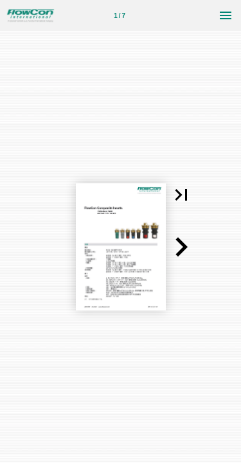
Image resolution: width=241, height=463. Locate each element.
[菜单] (225, 15)
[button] (181, 194)
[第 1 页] (119, 15)
